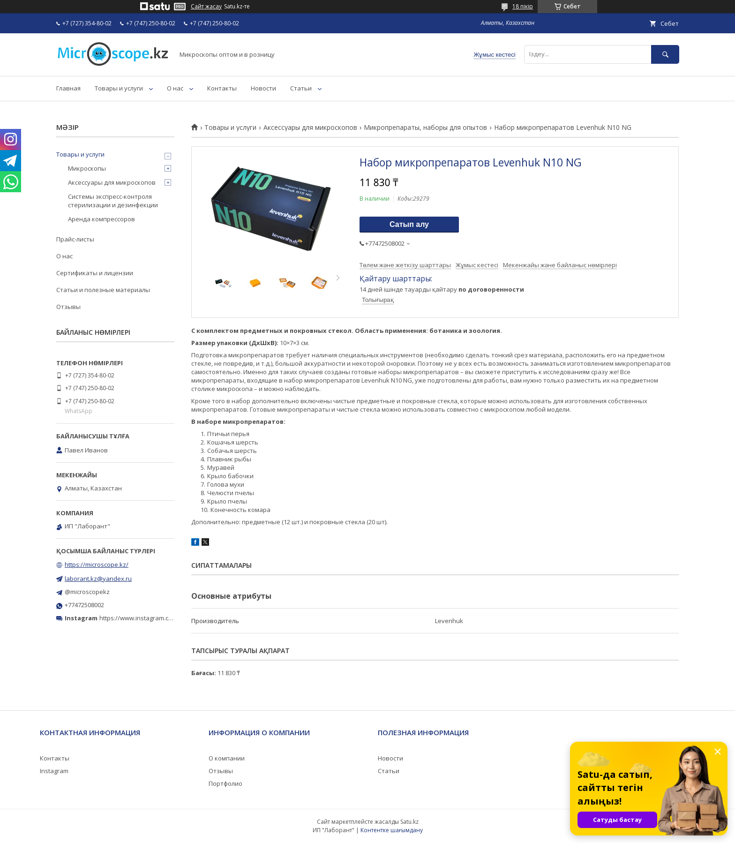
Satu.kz (409, 822)
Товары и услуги (119, 88)
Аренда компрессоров (101, 219)
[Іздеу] (665, 54)
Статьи (301, 88)
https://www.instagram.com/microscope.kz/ (161, 618)
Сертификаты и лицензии (94, 273)
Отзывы (68, 306)
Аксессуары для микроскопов (310, 127)
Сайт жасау (206, 6)
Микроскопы (87, 168)
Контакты (222, 88)
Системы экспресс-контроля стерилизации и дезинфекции (113, 200)
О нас (175, 88)
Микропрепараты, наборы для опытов (425, 127)
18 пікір (522, 6)
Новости (263, 88)
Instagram (54, 771)
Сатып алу (409, 224)
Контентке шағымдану (391, 830)
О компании (227, 758)
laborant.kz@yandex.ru (98, 578)
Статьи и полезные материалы (103, 290)
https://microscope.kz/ (96, 564)
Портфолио (225, 783)
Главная (68, 88)
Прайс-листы (75, 239)
